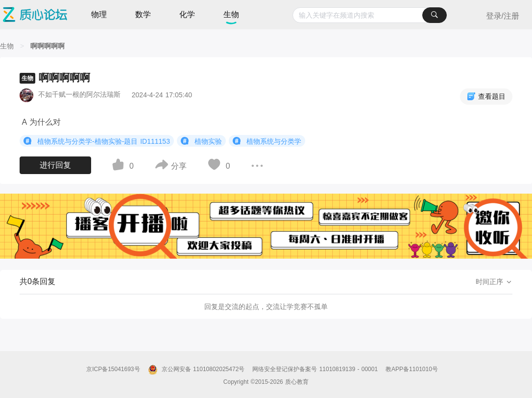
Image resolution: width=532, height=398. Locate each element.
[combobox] (369, 15)
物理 (99, 14)
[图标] (29, 141)
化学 (187, 14)
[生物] (7, 46)
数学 (143, 14)
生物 (231, 14)
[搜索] (434, 15)
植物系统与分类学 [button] (267, 141)
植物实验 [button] (201, 141)
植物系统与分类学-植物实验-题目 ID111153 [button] (97, 141)
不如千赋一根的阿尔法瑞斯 (79, 94)
